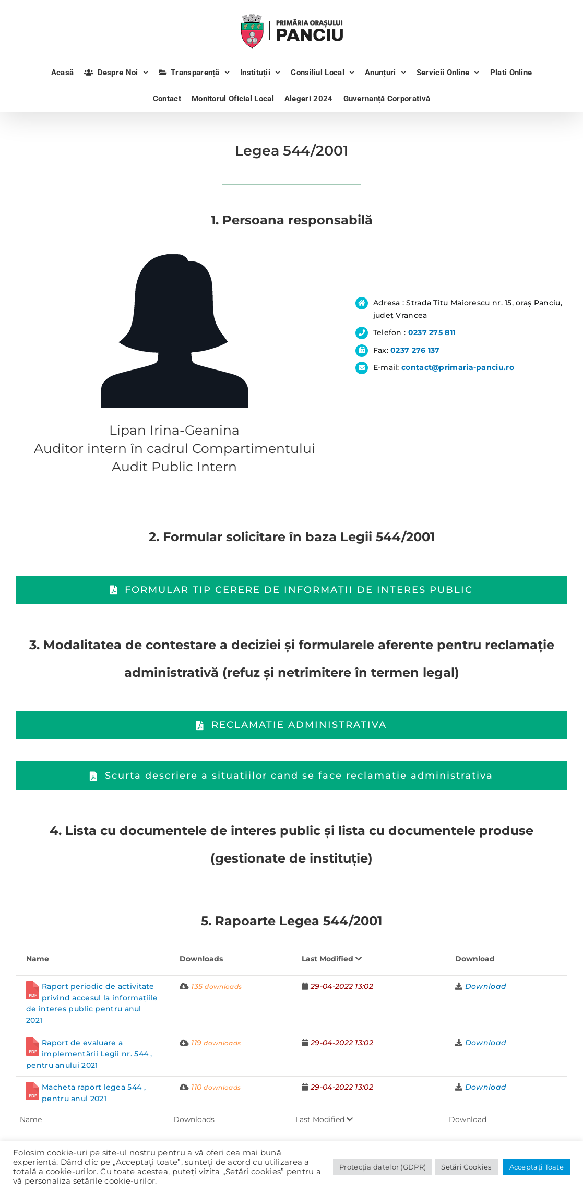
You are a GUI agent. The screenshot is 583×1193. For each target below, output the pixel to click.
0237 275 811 (432, 332)
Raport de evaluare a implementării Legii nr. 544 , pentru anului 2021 (89, 1054)
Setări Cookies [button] (466, 1167)
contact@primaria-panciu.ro (457, 367)
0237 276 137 (415, 350)
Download (485, 986)
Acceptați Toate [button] (536, 1167)
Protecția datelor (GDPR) (382, 1167)
